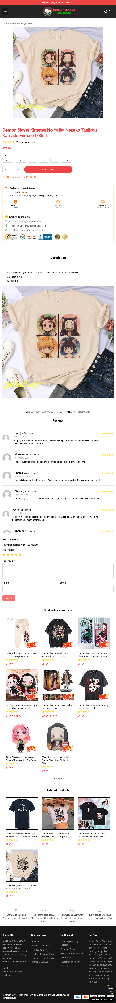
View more (58, 778)
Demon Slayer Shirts (23, 23)
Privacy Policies (39, 950)
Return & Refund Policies (72, 953)
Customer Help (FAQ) (71, 962)
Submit (8, 598)
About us (36, 941)
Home (5, 23)
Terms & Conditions (41, 945)
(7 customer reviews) (25, 142)
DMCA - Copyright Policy (43, 954)
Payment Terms (68, 949)
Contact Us (66, 957)
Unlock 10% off (110, 990)
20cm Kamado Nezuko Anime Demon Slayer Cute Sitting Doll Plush (56, 760)
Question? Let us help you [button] (102, 999)
